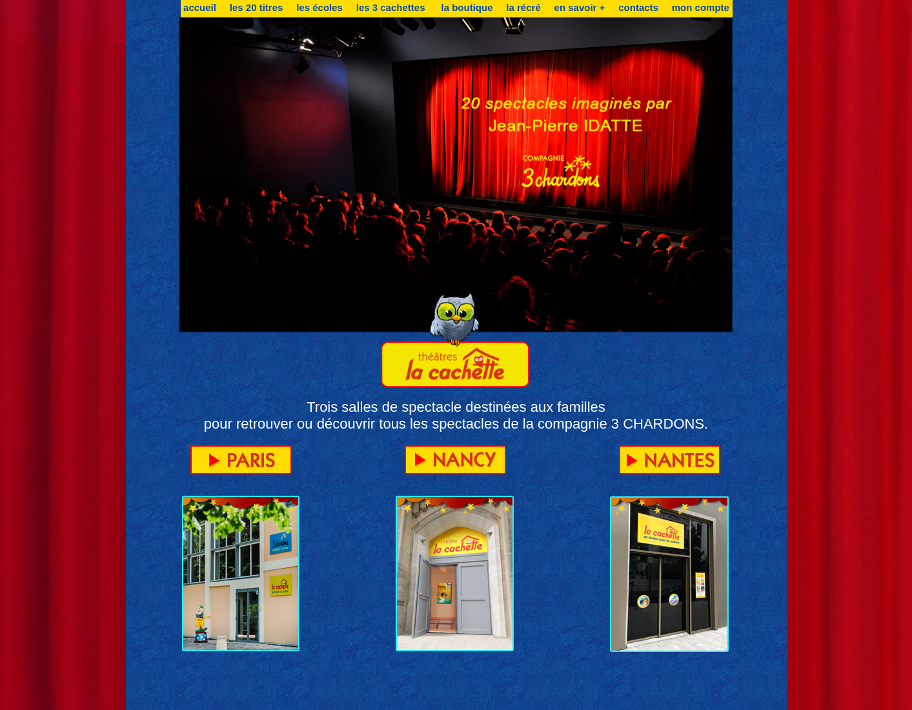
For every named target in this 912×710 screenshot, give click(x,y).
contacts (638, 7)
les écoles (319, 7)
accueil (199, 7)
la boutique (467, 7)
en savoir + (579, 7)
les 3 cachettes (392, 7)
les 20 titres (256, 7)
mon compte (700, 7)
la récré (523, 7)
